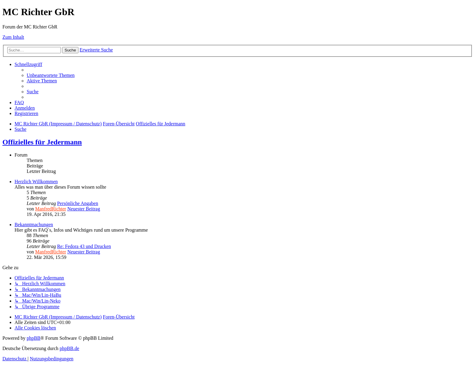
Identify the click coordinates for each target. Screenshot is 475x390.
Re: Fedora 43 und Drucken (84, 246)
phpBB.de (69, 348)
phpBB (33, 338)
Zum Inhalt (13, 37)
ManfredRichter (50, 208)
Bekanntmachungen (34, 224)
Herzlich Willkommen (36, 181)
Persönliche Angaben (77, 203)
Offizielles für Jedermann (42, 142)
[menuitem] (51, 75)
